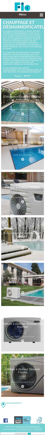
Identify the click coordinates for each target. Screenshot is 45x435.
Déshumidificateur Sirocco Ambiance (22, 98)
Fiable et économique (23, 155)
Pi (22, 285)
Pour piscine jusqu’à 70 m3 (22, 288)
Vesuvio (22, 333)
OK (29, 433)
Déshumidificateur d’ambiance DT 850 (22, 144)
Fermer (37, 429)
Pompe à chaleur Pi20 (22, 279)
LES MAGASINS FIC (14, 403)
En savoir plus (24, 429)
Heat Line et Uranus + (22, 244)
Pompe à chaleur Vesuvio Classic (22, 371)
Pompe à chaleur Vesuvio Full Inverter (22, 325)
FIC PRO (39, 420)
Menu (22, 14)
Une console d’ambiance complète (22, 110)
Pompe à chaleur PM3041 (22, 188)
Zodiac (22, 104)
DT (22, 151)
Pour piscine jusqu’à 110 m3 (22, 197)
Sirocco (22, 106)
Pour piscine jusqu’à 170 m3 (22, 337)
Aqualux (22, 331)
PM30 (22, 194)
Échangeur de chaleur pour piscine (22, 234)
